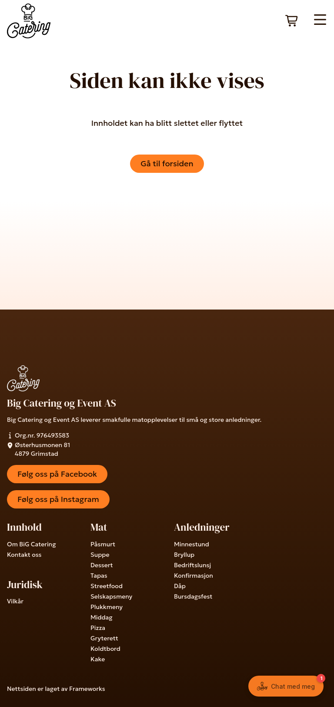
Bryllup (184, 555)
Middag (101, 617)
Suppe (99, 555)
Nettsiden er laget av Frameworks (56, 689)
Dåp (180, 586)
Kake (97, 659)
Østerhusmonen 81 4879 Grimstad (38, 449)
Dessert (101, 565)
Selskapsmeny (111, 596)
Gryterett (104, 638)
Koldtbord (105, 649)
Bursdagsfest (193, 596)
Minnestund (191, 544)
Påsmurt (102, 544)
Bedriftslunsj (192, 565)
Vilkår (15, 601)
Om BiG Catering (31, 544)
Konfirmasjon (193, 575)
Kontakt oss (24, 555)
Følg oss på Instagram (58, 499)
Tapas (98, 575)
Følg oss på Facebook (57, 474)
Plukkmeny (106, 607)
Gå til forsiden (166, 163)
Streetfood (106, 586)
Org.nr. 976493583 (38, 435)
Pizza (97, 628)
